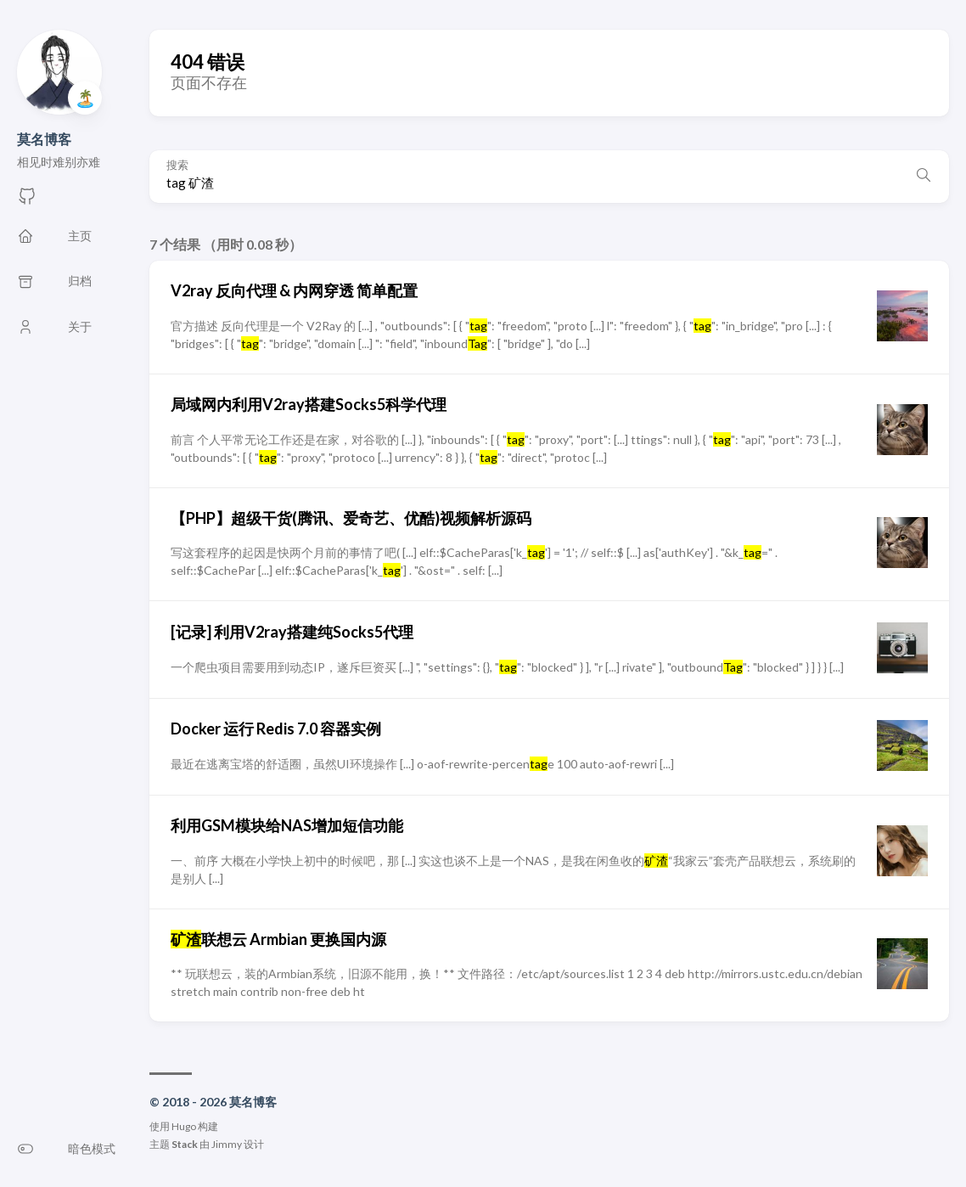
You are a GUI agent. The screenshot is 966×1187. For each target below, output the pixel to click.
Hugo (183, 1126)
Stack (184, 1144)
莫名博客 (44, 139)
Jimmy (226, 1144)
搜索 (177, 165)
